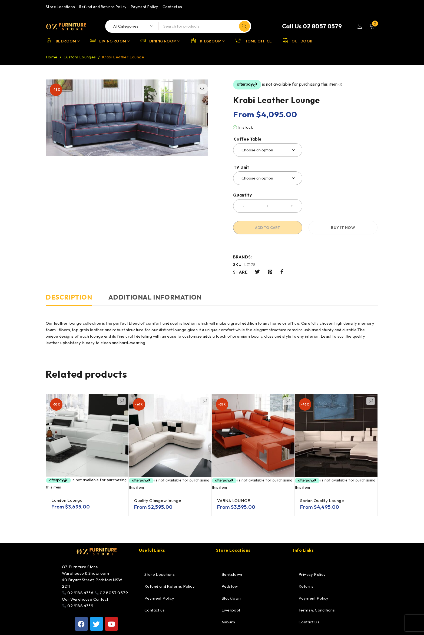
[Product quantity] (267, 206)
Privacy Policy (312, 574)
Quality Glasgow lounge (157, 500)
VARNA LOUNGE (233, 500)
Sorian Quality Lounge (322, 500)
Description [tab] (69, 297)
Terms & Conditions (317, 610)
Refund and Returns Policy (102, 6)
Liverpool (230, 610)
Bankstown (231, 574)
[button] (202, 89)
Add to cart (267, 227)
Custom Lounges (80, 56)
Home (52, 56)
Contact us (172, 6)
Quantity (242, 195)
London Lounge (67, 500)
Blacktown (231, 598)
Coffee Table (248, 139)
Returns (306, 586)
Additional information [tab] (155, 297)
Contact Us (309, 621)
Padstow (229, 586)
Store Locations (60, 6)
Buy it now (343, 227)
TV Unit (241, 167)
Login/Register (360, 26)
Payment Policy (144, 6)
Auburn (228, 621)
